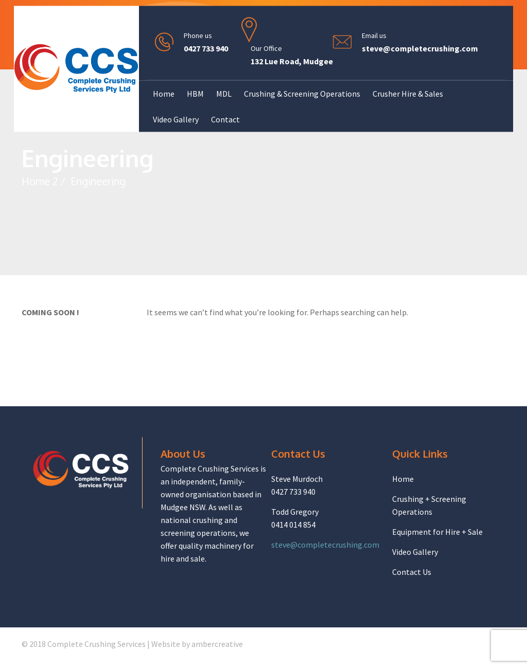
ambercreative (217, 644)
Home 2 (40, 181)
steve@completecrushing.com (420, 49)
